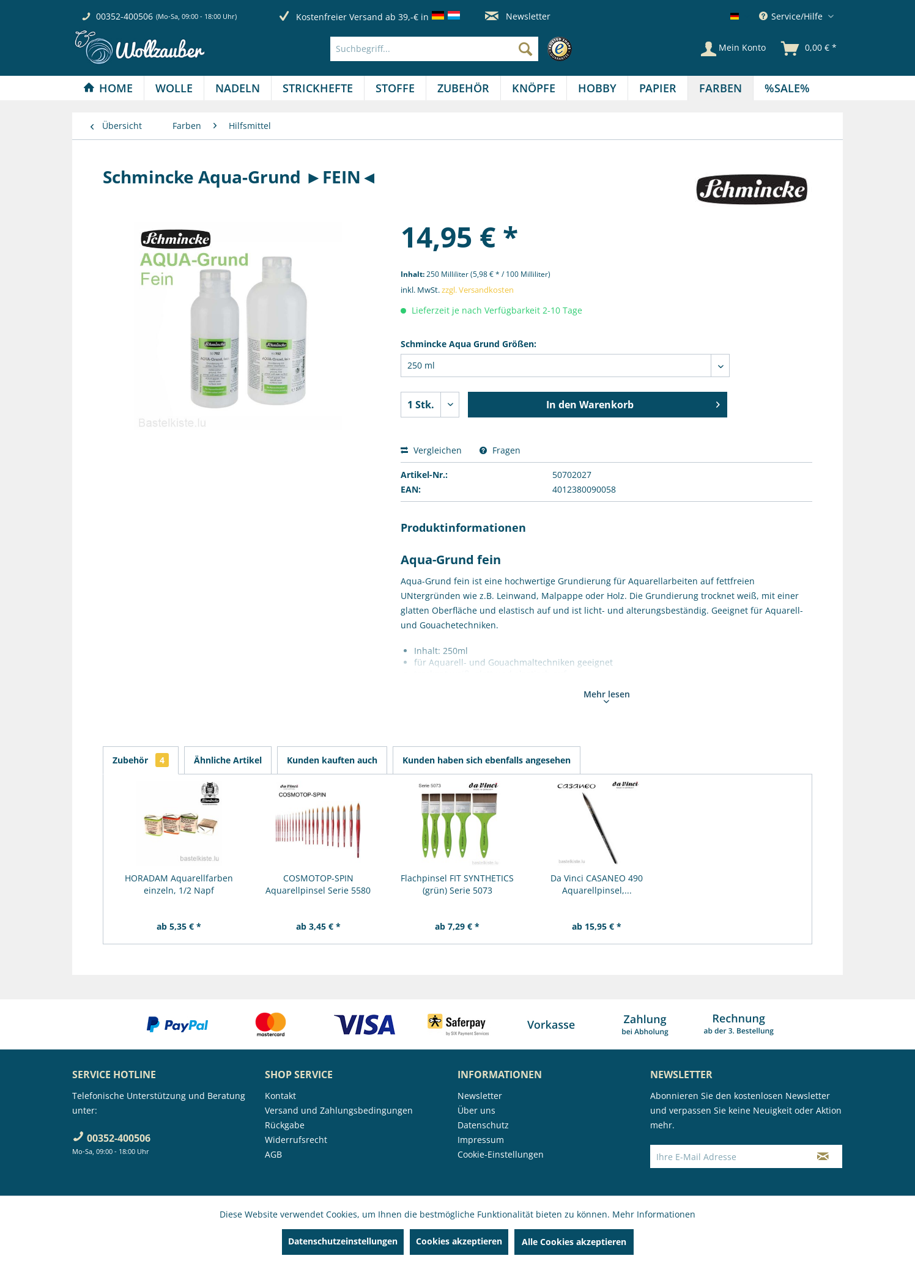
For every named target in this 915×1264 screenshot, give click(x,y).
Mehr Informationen (653, 1214)
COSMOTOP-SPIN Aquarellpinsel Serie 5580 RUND (318, 884)
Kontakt (280, 1095)
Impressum (480, 1139)
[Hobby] (597, 88)
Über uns (476, 1110)
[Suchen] (525, 49)
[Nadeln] (237, 88)
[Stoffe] (395, 88)
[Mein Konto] (733, 48)
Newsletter (517, 16)
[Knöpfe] (533, 88)
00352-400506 (124, 16)
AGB (273, 1154)
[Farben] (720, 88)
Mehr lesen (606, 695)
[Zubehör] (463, 88)
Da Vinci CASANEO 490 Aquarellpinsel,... (596, 884)
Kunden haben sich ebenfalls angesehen (486, 760)
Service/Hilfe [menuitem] (792, 16)
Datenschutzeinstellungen (343, 1241)
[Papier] (657, 88)
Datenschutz (483, 1125)
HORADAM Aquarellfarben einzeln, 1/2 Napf (179, 884)
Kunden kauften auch (332, 760)
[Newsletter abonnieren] (823, 1156)
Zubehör (141, 760)
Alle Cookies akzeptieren (574, 1241)
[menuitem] (454, 49)
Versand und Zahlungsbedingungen (339, 1110)
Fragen (500, 450)
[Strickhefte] (318, 88)
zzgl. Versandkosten (478, 289)
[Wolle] (174, 88)
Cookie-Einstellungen (500, 1154)
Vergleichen (431, 450)
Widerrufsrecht (296, 1139)
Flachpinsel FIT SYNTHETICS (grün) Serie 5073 (457, 884)
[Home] (108, 88)
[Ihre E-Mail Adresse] (727, 1156)
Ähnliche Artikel (228, 760)
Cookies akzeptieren (459, 1241)
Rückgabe (285, 1125)
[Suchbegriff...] (434, 49)
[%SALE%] (787, 88)
